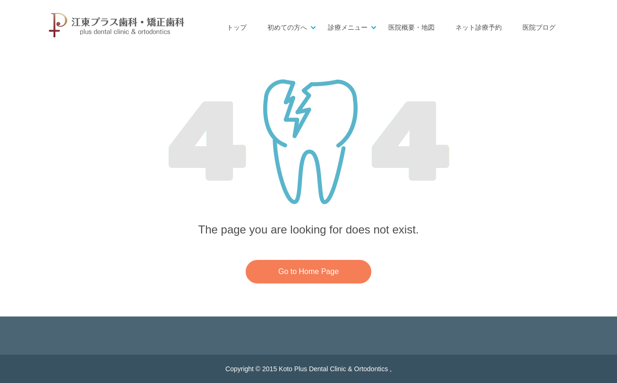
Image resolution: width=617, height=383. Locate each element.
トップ (237, 27)
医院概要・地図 (411, 27)
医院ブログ (539, 27)
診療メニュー (348, 27)
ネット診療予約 (478, 27)
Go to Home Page (308, 271)
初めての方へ (287, 27)
